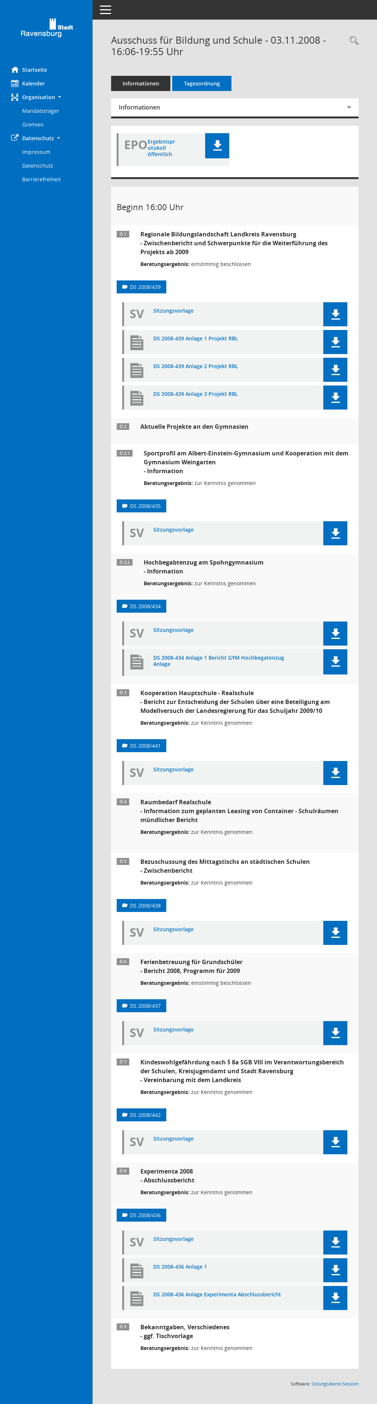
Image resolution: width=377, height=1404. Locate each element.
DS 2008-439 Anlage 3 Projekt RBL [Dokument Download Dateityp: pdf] (195, 394)
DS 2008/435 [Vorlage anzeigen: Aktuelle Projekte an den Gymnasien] (145, 505)
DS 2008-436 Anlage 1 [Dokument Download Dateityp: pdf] (180, 1267)
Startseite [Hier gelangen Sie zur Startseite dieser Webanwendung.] (29, 69)
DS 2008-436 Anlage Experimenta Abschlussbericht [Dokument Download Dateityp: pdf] (217, 1295)
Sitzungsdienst (334, 1384)
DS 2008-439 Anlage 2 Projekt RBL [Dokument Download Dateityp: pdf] (195, 366)
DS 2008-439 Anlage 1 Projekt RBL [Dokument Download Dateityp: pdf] (195, 339)
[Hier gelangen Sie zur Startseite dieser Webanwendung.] (46, 30)
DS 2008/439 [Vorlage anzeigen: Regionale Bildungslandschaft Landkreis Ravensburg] (145, 286)
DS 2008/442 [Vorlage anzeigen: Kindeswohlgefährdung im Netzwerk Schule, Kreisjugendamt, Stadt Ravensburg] (145, 1114)
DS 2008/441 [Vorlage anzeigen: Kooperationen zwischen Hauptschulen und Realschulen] (145, 745)
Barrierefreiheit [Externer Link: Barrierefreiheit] (41, 179)
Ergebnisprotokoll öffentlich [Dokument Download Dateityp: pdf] (161, 148)
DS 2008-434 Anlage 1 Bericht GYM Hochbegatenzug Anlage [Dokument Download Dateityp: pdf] (218, 661)
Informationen (141, 83)
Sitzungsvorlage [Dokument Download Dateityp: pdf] (173, 311)
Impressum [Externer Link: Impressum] (36, 151)
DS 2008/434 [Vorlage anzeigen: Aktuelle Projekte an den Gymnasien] (145, 606)
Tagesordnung (202, 83)
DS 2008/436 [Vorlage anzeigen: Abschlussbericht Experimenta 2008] (145, 1215)
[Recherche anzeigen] (352, 41)
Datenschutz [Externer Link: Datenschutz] (37, 165)
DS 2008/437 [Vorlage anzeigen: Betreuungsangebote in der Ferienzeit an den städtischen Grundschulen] (145, 1005)
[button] (46, 97)
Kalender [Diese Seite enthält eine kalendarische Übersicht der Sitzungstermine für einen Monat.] (28, 83)
